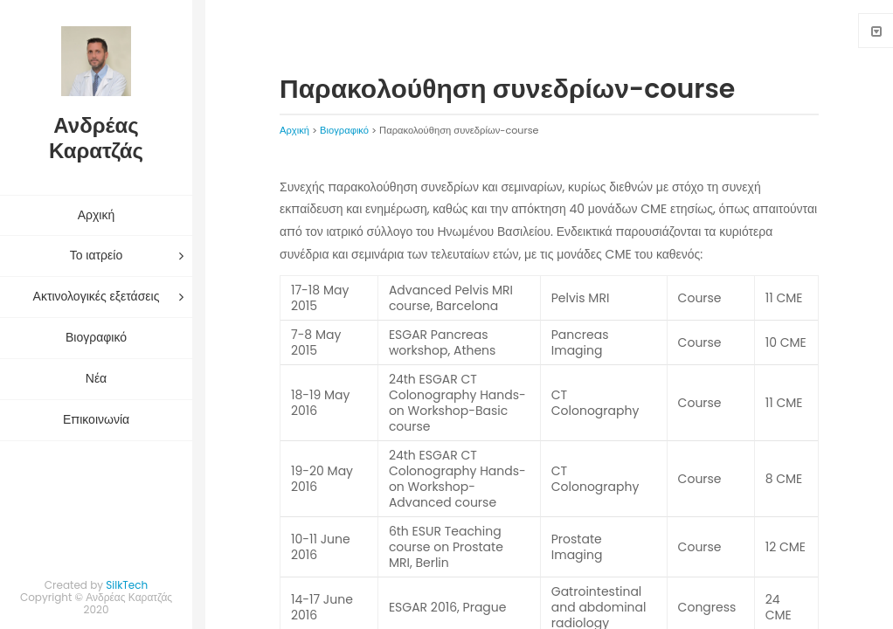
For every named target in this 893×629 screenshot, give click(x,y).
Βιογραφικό (96, 337)
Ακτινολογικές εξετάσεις (96, 296)
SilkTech (127, 584)
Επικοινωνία (96, 419)
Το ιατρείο (96, 255)
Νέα (96, 378)
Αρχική (96, 215)
